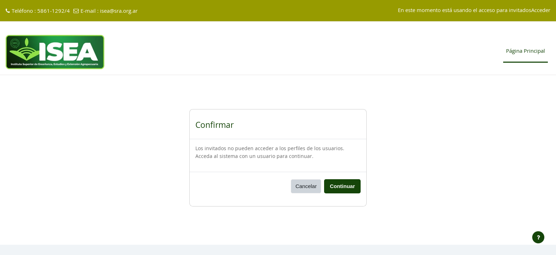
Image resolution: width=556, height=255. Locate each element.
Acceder (540, 10)
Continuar (342, 186)
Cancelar (306, 186)
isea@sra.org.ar (119, 11)
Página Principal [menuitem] (525, 51)
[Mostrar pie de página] (538, 237)
